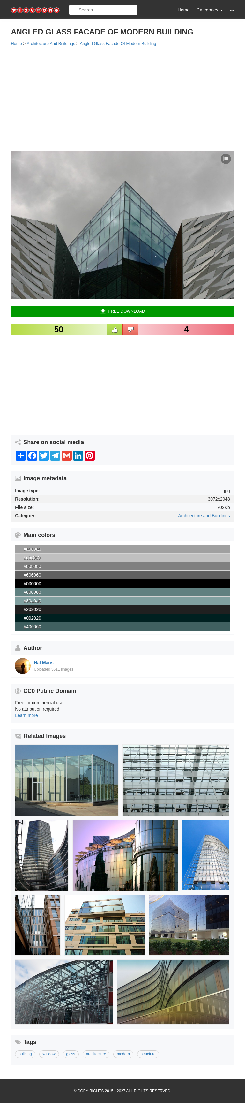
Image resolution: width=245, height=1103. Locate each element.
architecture (96, 1054)
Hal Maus (43, 662)
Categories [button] (210, 9)
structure (148, 1054)
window (49, 1054)
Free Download (122, 311)
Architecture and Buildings (204, 515)
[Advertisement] (122, 98)
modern (123, 1054)
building (25, 1054)
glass (70, 1054)
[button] (231, 10)
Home (183, 9)
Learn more (26, 715)
